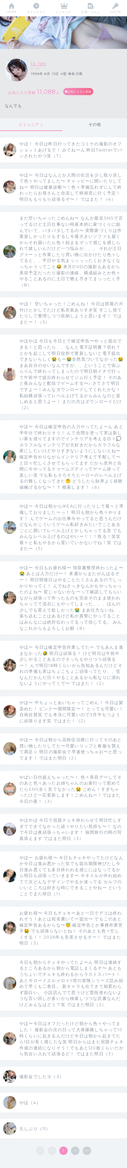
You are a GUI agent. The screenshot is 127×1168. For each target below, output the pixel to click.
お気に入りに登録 (80, 91)
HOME (11, 12)
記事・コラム (90, 12)
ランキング (63, 12)
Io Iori (38, 63)
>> (86, 1150)
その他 (94, 124)
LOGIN (115, 12)
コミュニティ (31, 124)
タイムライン (36, 12)
